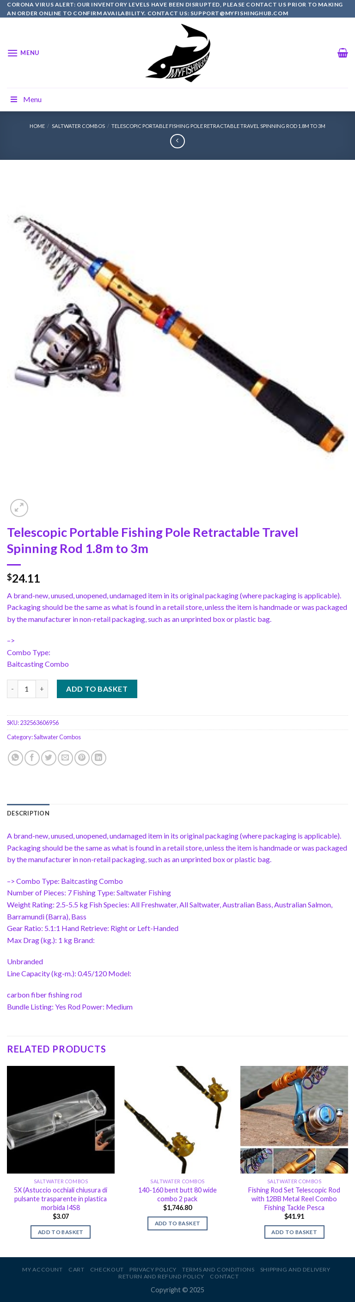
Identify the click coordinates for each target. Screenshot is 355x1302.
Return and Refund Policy (161, 1276)
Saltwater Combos (78, 126)
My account (42, 1269)
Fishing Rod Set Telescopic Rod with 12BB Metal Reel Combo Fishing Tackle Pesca (294, 1198)
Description (28, 813)
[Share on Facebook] (32, 758)
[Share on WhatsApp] (15, 758)
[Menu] (23, 53)
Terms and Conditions (218, 1269)
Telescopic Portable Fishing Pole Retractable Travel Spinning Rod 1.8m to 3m (218, 126)
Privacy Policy (153, 1269)
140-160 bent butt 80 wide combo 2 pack (177, 1194)
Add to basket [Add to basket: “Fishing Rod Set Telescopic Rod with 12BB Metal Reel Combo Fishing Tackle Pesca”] (294, 1232)
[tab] (28, 813)
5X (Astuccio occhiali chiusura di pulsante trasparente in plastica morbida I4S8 (60, 1198)
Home (37, 126)
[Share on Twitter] (48, 758)
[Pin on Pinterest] (82, 758)
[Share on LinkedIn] (98, 758)
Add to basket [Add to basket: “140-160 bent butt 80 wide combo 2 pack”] (178, 1223)
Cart (76, 1269)
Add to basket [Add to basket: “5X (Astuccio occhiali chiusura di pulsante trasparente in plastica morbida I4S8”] (61, 1232)
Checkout (107, 1269)
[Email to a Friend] (65, 758)
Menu (25, 99)
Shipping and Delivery (295, 1269)
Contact (224, 1276)
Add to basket (97, 688)
